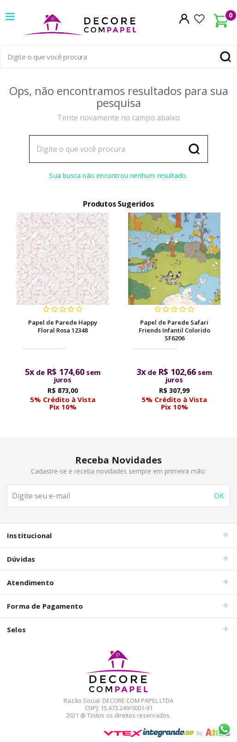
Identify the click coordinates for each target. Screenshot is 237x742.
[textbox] (118, 56)
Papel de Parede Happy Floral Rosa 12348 (62, 326)
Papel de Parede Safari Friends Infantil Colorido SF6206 (174, 330)
